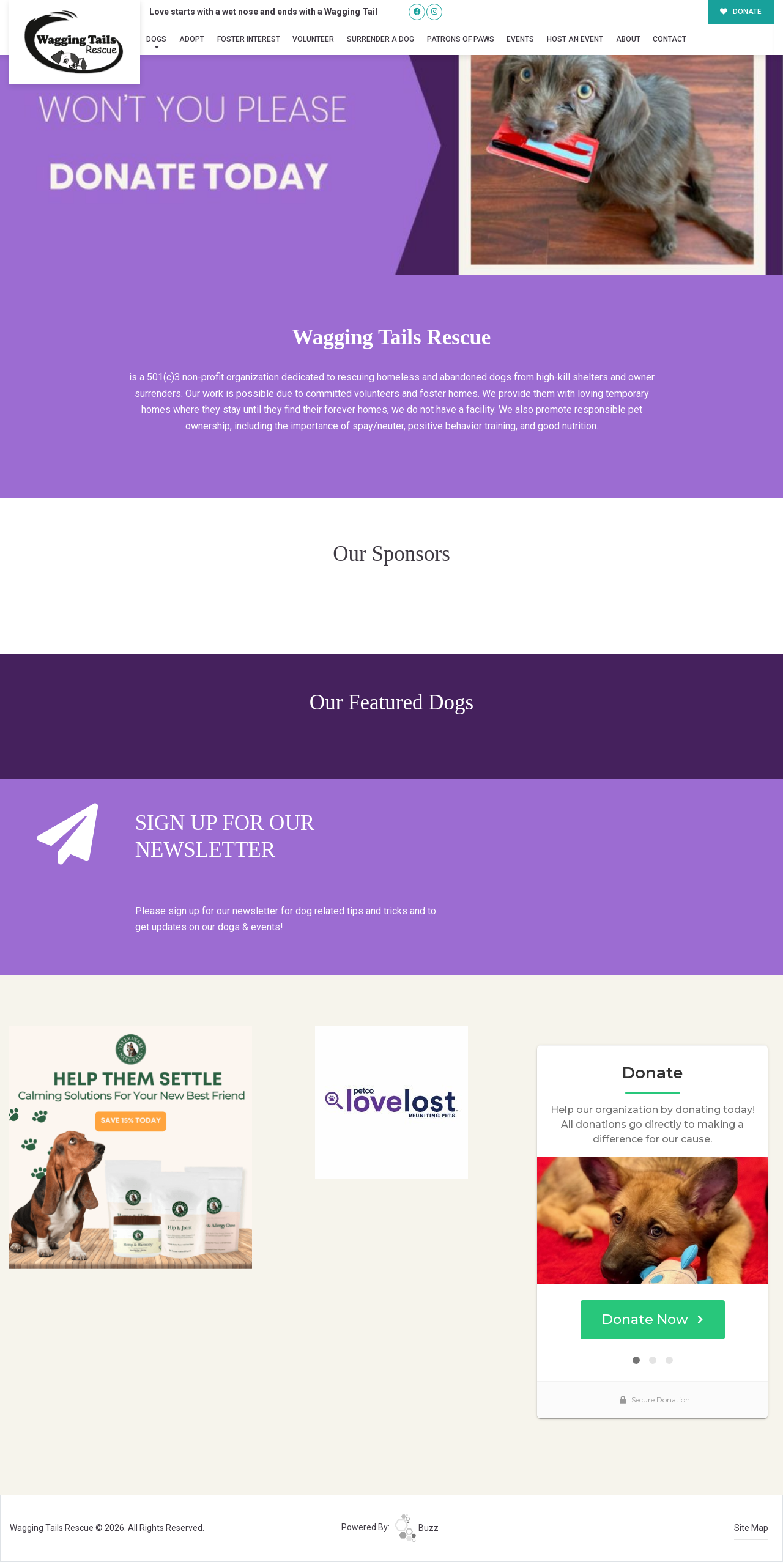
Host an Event (575, 39)
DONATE (741, 11)
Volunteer (313, 39)
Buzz (417, 1528)
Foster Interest (248, 39)
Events (520, 39)
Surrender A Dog (380, 39)
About (628, 39)
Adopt (191, 39)
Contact (669, 39)
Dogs (156, 39)
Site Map (751, 1528)
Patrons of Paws (460, 39)
